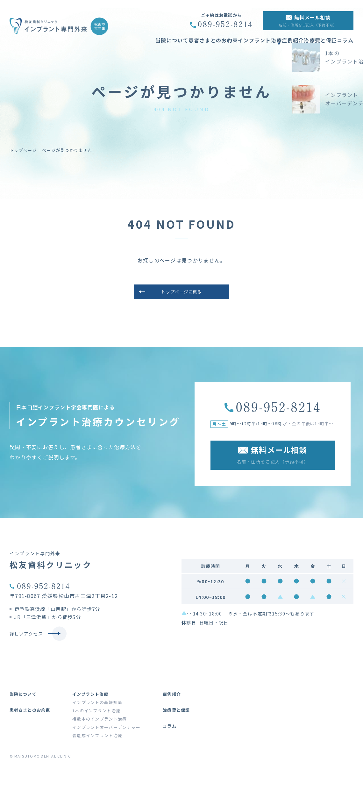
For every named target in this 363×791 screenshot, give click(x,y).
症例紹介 (280, 44)
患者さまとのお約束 (185, 44)
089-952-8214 (43, 589)
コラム (345, 44)
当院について (136, 44)
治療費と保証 (314, 44)
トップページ (23, 150)
